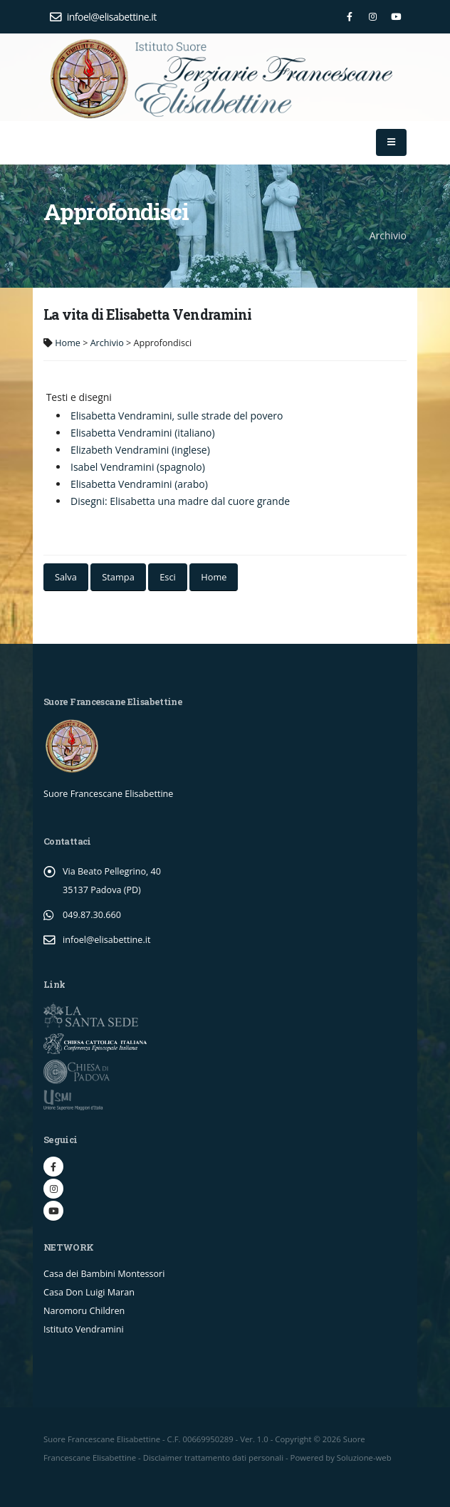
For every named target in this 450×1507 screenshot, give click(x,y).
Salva (66, 576)
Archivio (107, 343)
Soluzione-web (364, 1457)
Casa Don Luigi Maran (89, 1292)
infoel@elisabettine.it (103, 17)
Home (67, 343)
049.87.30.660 (92, 915)
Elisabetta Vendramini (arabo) (139, 484)
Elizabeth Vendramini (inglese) (140, 450)
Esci (167, 576)
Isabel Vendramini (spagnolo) (137, 467)
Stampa (118, 576)
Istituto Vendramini (83, 1329)
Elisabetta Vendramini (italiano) (142, 432)
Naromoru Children (84, 1311)
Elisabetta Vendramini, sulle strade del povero (176, 415)
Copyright (293, 1439)
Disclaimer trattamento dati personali (213, 1457)
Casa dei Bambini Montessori (103, 1274)
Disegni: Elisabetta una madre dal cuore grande (180, 501)
